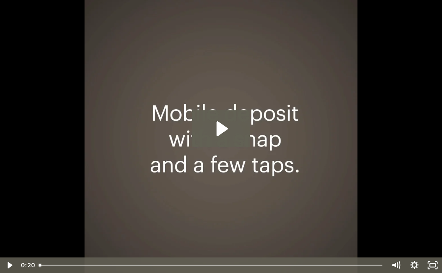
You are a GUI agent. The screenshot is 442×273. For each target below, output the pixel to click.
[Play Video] (9, 265)
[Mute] (396, 265)
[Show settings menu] (414, 265)
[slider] (211, 265)
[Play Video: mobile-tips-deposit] (221, 128)
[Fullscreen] (432, 265)
